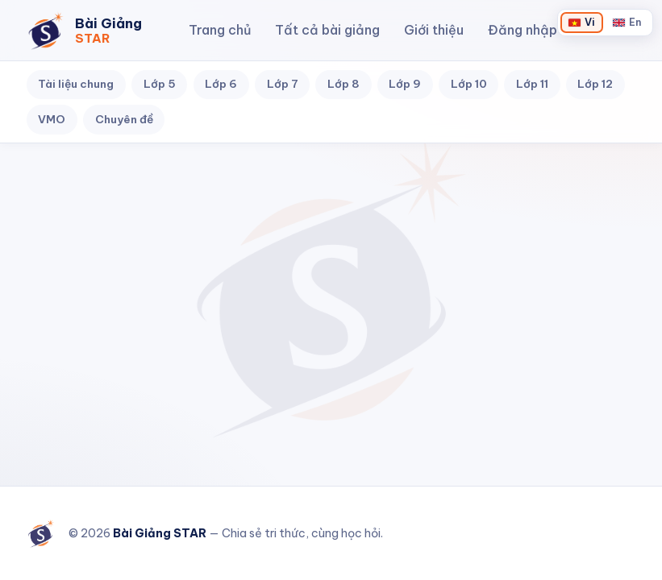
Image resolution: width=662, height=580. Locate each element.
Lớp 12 (595, 84)
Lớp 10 (469, 84)
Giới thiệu (434, 30)
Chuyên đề (124, 119)
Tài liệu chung (76, 84)
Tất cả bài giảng (327, 30)
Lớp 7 (282, 84)
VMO (51, 119)
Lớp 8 (343, 84)
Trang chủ (220, 30)
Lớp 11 (532, 84)
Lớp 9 (405, 84)
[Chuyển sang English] (627, 22)
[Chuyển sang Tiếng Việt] (581, 22)
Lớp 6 (221, 84)
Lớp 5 (160, 84)
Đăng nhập (522, 30)
